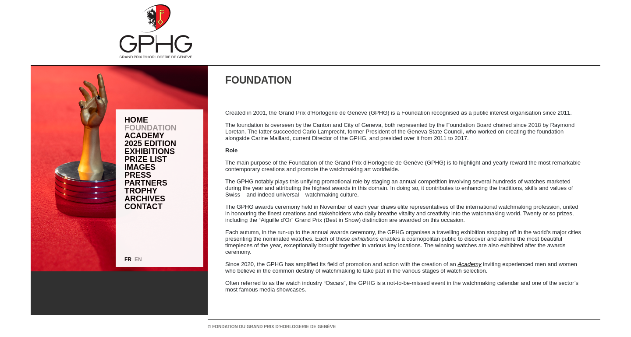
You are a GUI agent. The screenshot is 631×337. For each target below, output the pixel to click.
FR (127, 259)
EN (138, 259)
